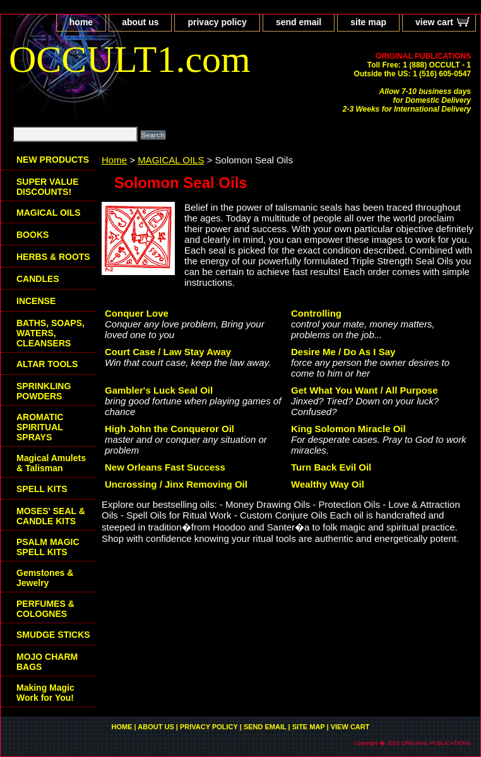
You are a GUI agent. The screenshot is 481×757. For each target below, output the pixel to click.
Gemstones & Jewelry (44, 578)
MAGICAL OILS (171, 160)
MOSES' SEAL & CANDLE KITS (50, 516)
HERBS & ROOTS (53, 257)
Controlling (316, 313)
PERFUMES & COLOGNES (45, 609)
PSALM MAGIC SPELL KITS (48, 547)
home (81, 22)
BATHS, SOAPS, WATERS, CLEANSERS (50, 333)
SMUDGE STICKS (53, 635)
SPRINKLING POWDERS (43, 391)
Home (114, 160)
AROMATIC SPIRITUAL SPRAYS (39, 427)
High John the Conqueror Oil (169, 428)
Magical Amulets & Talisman (51, 463)
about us (140, 22)
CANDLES (37, 279)
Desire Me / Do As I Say (343, 351)
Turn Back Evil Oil (331, 467)
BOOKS (32, 235)
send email (298, 22)
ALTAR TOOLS (47, 364)
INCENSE (36, 301)
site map (368, 22)
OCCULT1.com (130, 59)
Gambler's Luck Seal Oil (159, 390)
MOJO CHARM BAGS (47, 662)
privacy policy (216, 22)
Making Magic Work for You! (45, 693)
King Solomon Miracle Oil (348, 428)
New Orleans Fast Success (165, 467)
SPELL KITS (42, 489)
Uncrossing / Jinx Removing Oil (176, 484)
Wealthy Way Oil (327, 484)
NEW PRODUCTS (52, 160)
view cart (434, 22)
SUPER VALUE (47, 187)
